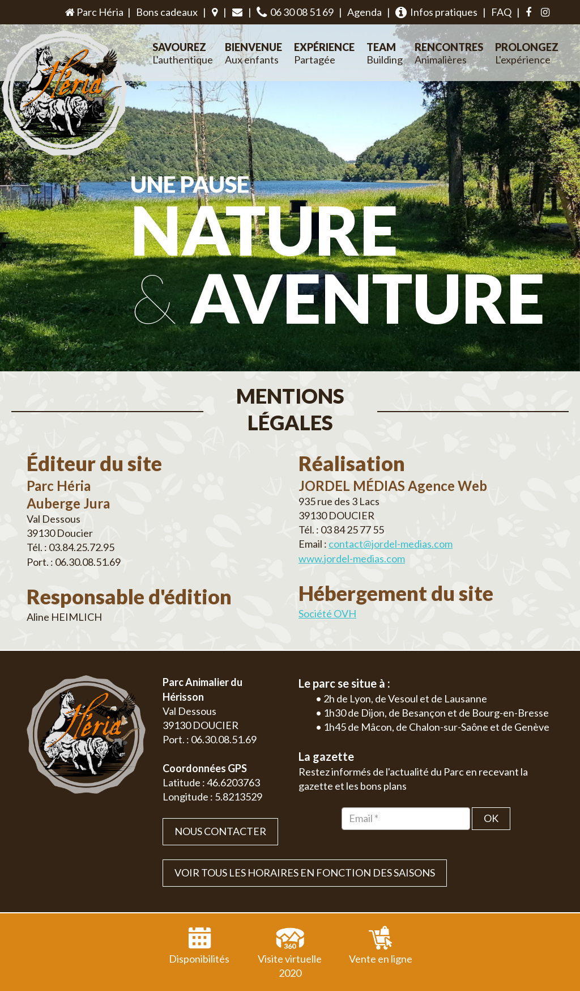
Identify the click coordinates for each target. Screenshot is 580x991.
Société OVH (327, 587)
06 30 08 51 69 (295, 12)
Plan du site (474, 979)
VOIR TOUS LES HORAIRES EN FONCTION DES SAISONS (304, 846)
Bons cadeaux (167, 12)
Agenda (364, 12)
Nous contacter (220, 804)
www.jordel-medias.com (351, 532)
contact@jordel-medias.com (391, 517)
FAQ (501, 12)
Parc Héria (93, 12)
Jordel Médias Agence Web (310, 979)
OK (491, 791)
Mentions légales (528, 979)
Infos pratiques (436, 12)
